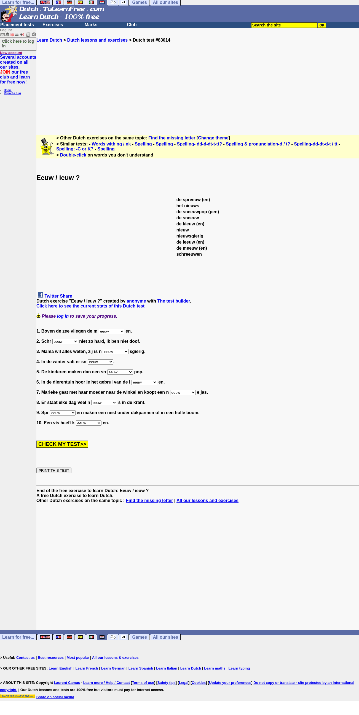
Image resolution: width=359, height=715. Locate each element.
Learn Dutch (49, 40)
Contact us (25, 657)
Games (139, 637)
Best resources (51, 657)
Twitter (51, 296)
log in (63, 316)
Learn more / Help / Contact (106, 683)
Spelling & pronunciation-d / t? (258, 144)
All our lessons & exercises (115, 657)
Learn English (61, 668)
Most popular (78, 657)
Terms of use (143, 683)
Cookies (199, 683)
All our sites (165, 637)
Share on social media (55, 697)
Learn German (113, 668)
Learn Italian (166, 668)
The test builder (173, 301)
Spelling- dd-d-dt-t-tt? (199, 144)
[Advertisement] (197, 81)
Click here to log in (18, 43)
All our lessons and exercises (207, 500)
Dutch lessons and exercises (97, 40)
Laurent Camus (67, 683)
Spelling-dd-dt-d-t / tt (315, 144)
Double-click (73, 155)
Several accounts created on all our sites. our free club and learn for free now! (18, 69)
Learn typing (239, 668)
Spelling (143, 144)
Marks (91, 24)
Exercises (52, 24)
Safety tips (166, 683)
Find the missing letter (171, 138)
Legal (183, 683)
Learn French (86, 668)
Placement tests (17, 24)
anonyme (136, 301)
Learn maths (214, 668)
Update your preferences (230, 683)
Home (8, 90)
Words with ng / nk (111, 144)
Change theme (213, 138)
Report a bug (12, 93)
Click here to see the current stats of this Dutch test (90, 306)
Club (132, 24)
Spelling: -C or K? (74, 149)
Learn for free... (18, 637)
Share (66, 296)
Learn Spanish (140, 668)
